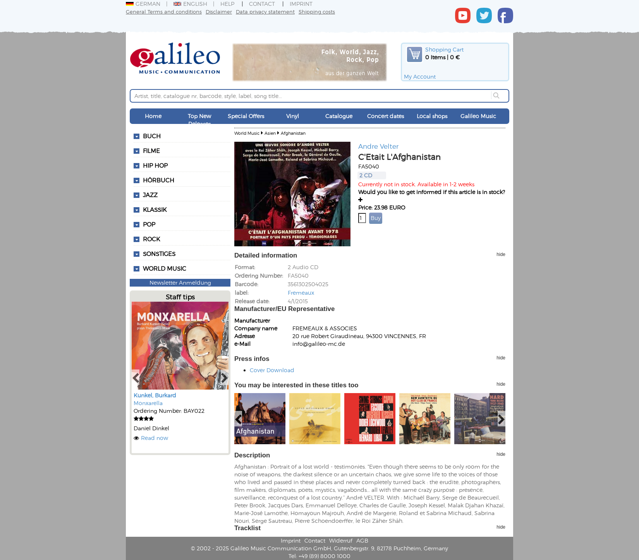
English (190, 3)
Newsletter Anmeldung (180, 282)
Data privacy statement (265, 11)
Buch (152, 135)
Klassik (155, 209)
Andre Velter (378, 146)
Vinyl (292, 116)
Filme (151, 150)
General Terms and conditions (164, 11)
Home (153, 116)
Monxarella (148, 403)
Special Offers (246, 116)
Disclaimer (219, 11)
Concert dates (385, 116)
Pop (149, 224)
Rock (151, 238)
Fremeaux (301, 292)
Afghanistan (293, 133)
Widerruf (340, 540)
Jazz (150, 194)
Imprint (301, 3)
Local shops (432, 116)
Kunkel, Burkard (155, 395)
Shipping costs (317, 11)
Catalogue (338, 116)
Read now (154, 438)
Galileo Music (478, 116)
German (143, 3)
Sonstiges (159, 253)
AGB (362, 540)
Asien (270, 133)
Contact (262, 3)
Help (227, 3)
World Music (164, 268)
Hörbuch (158, 180)
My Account (420, 76)
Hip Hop (155, 165)
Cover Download (272, 370)
